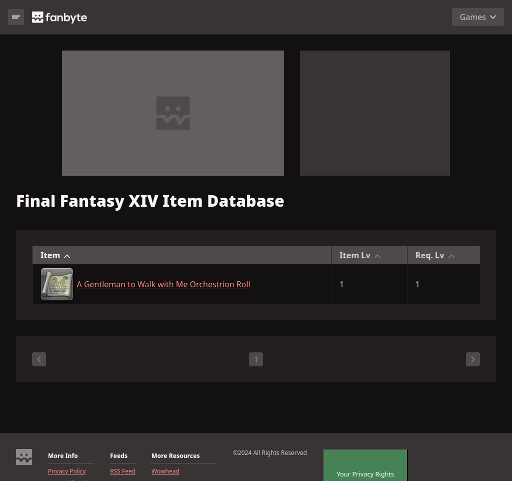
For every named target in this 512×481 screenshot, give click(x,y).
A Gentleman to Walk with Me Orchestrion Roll (163, 284)
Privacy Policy (67, 471)
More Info (63, 456)
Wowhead (166, 471)
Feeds (119, 456)
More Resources (176, 456)
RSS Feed (123, 471)
